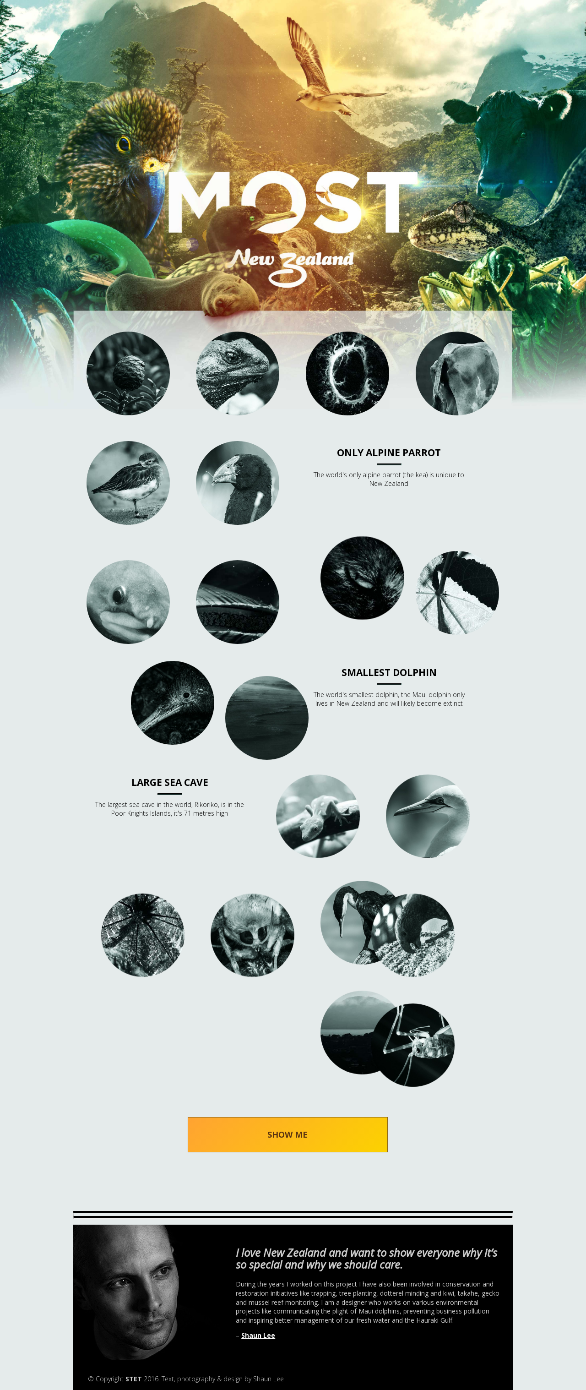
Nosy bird (128, 703)
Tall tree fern (128, 923)
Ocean (238, 703)
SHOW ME (287, 1134)
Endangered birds (128, 482)
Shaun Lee (258, 1335)
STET (133, 1378)
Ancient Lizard (237, 373)
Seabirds (457, 813)
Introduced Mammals (348, 593)
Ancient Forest (128, 373)
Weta (457, 1032)
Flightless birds (237, 482)
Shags (348, 923)
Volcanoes (348, 1032)
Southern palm (457, 923)
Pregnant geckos (348, 813)
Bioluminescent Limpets (347, 373)
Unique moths (238, 923)
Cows (457, 373)
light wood (457, 592)
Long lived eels (128, 593)
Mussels (238, 593)
